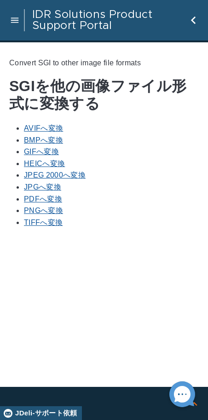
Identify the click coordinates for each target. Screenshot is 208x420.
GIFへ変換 (41, 151)
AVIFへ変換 (43, 128)
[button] (14, 20)
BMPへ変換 (43, 140)
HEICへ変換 (44, 163)
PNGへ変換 (43, 210)
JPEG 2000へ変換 (55, 175)
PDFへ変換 (43, 199)
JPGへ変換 (42, 187)
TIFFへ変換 (43, 222)
